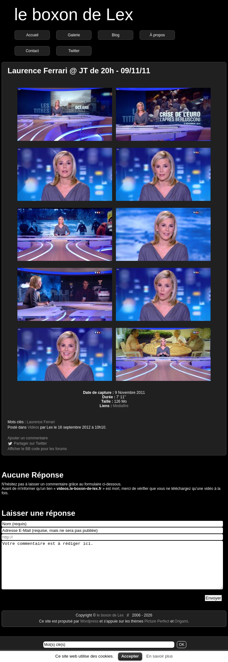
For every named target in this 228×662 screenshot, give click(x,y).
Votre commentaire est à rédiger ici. (112, 570)
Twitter (73, 51)
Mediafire (120, 406)
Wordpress (89, 631)
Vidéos (33, 427)
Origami (181, 631)
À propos (157, 35)
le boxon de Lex (73, 14)
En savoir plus (159, 656)
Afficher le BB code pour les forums (37, 449)
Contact (32, 51)
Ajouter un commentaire (28, 438)
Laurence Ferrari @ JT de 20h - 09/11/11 (79, 70)
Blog (115, 35)
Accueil (32, 35)
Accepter (130, 656)
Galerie (74, 35)
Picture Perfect (156, 631)
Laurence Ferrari (41, 422)
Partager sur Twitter (30, 443)
